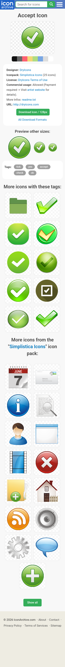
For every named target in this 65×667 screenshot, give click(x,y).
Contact (54, 619)
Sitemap (56, 625)
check (19, 172)
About (42, 619)
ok (32, 172)
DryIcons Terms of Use (32, 80)
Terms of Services (36, 625)
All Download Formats (32, 119)
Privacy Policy (12, 625)
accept (44, 166)
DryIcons (25, 70)
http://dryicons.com (26, 104)
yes (30, 166)
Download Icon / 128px (33, 112)
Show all (32, 602)
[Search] (51, 4)
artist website (36, 89)
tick (18, 166)
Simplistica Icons (31, 75)
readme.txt (29, 99)
